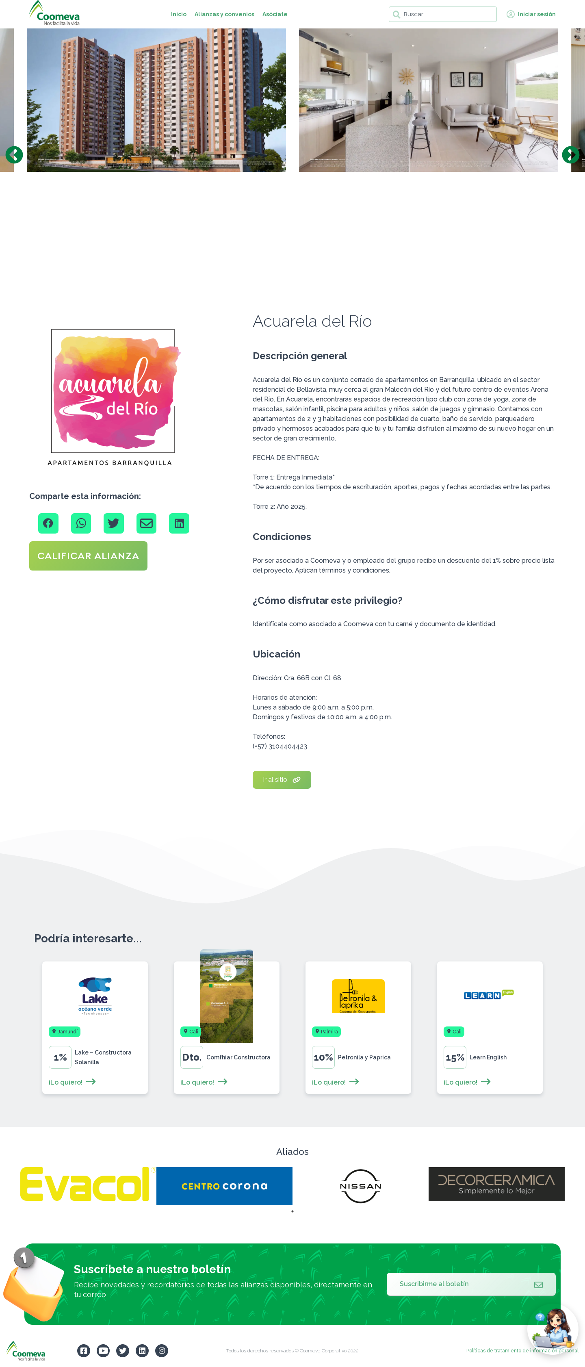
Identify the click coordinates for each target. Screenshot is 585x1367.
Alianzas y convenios (224, 14)
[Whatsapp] (81, 523)
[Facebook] (48, 523)
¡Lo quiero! (72, 1082)
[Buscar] (443, 14)
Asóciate (275, 14)
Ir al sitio (282, 780)
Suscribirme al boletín (471, 1284)
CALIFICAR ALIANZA (88, 555)
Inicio (178, 14)
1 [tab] (292, 1211)
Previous (14, 155)
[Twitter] (114, 523)
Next (571, 155)
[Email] (146, 523)
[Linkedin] (179, 523)
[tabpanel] (88, 1184)
